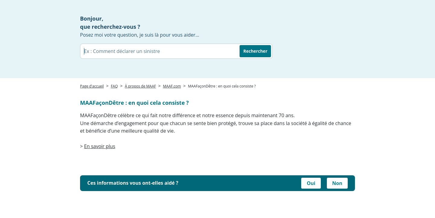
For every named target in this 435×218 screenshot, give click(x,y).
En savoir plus (99, 146)
